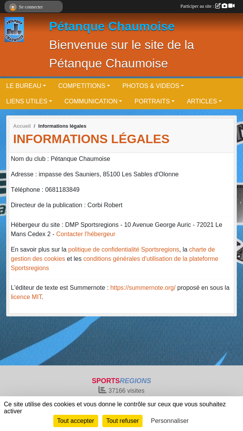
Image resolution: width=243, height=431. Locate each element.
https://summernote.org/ (142, 287)
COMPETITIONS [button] (81, 86)
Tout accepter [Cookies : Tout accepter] (75, 420)
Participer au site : (207, 6)
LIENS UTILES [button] (27, 101)
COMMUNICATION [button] (91, 101)
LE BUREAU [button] (23, 86)
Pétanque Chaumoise (112, 26)
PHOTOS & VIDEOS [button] (150, 86)
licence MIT (26, 297)
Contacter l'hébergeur (85, 234)
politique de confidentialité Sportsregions (123, 249)
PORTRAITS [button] (152, 101)
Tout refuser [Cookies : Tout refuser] (122, 420)
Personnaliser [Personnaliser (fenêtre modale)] (170, 420)
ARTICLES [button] (202, 101)
